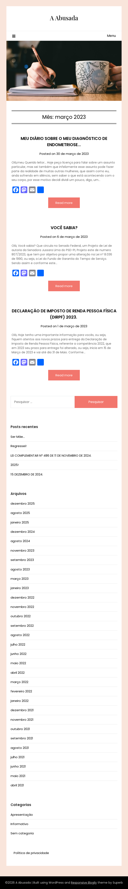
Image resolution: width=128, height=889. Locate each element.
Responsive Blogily (84, 883)
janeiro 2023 (20, 588)
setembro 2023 (22, 560)
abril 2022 (18, 672)
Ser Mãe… (18, 436)
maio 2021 (18, 776)
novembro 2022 (22, 607)
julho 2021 (18, 757)
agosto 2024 (20, 541)
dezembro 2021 (22, 710)
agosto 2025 (20, 513)
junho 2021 (18, 766)
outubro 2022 (21, 616)
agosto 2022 (20, 635)
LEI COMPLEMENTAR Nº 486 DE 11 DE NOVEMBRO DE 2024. (51, 455)
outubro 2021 (20, 729)
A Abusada (64, 18)
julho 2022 (18, 644)
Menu (111, 35)
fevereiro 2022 (21, 691)
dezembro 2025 (23, 503)
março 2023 (20, 578)
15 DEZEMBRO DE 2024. (27, 474)
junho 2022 (18, 654)
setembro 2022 (22, 625)
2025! (15, 465)
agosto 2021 (20, 748)
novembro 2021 (22, 719)
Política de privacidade (31, 853)
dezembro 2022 (22, 597)
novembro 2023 (22, 550)
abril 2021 (17, 785)
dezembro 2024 (23, 531)
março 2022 (19, 682)
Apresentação (22, 814)
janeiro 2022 (20, 701)
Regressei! (18, 446)
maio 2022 (18, 663)
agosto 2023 (20, 569)
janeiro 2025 (20, 522)
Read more (64, 203)
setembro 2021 (22, 738)
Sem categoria (22, 833)
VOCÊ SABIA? (64, 228)
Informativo (19, 824)
